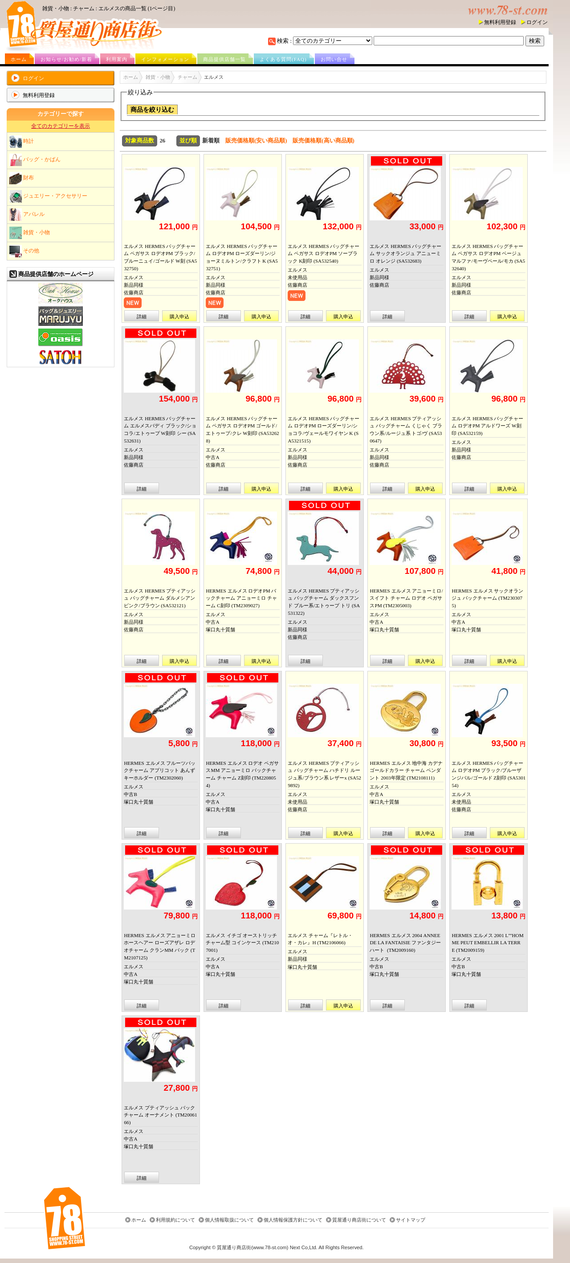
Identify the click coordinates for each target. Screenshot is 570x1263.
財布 (21, 178)
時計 (21, 141)
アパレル (27, 214)
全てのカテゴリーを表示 (60, 126)
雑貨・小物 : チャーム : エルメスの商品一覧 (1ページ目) (108, 8)
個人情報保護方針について (293, 1220)
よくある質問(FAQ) (283, 59)
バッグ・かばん (35, 160)
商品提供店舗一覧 (224, 59)
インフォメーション (165, 59)
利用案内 (116, 59)
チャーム (187, 77)
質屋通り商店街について (359, 1220)
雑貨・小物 (29, 233)
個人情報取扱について (229, 1220)
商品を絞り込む (152, 109)
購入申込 (179, 316)
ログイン (537, 22)
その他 (24, 251)
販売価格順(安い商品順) (256, 141)
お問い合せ (334, 59)
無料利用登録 (500, 22)
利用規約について (175, 1220)
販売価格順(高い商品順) (323, 141)
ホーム (19, 59)
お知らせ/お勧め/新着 (66, 59)
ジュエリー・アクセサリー (48, 196)
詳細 (142, 316)
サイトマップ (410, 1220)
